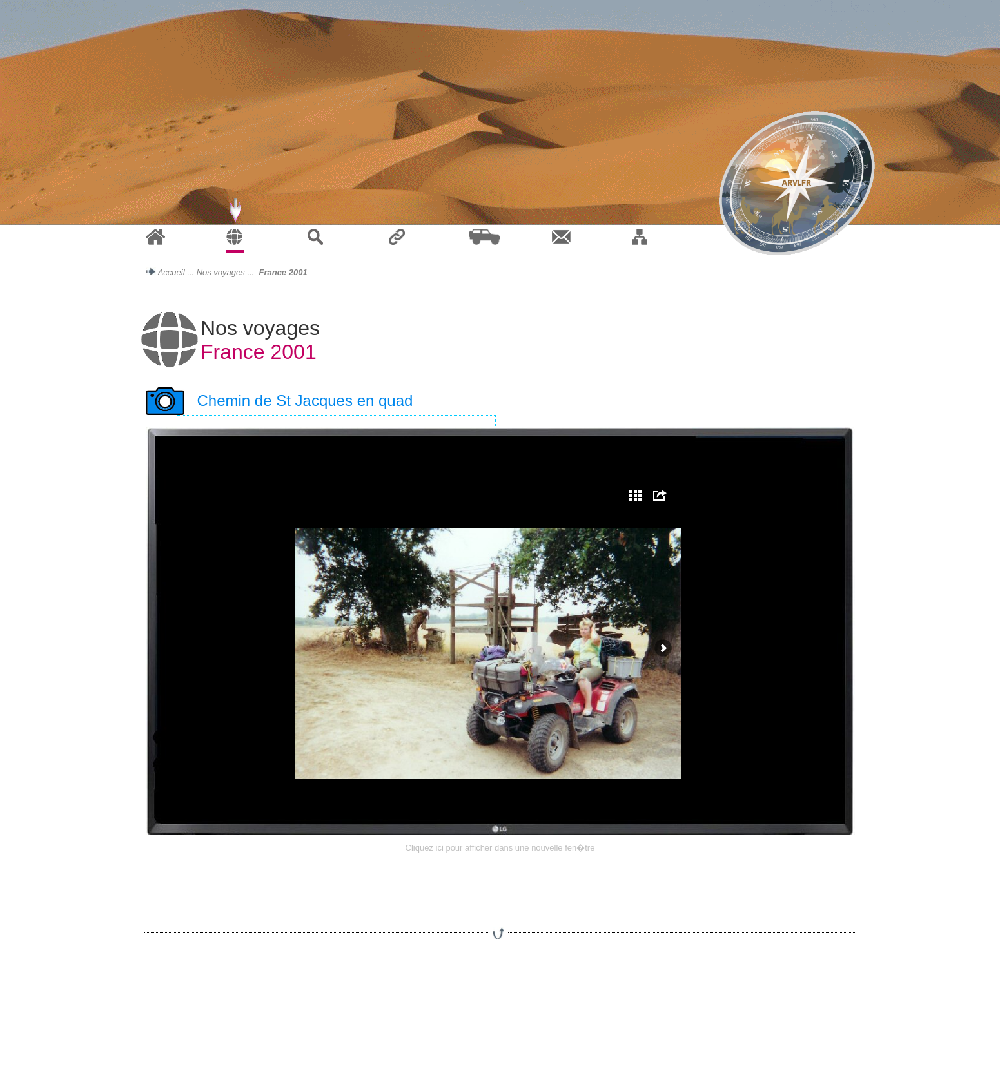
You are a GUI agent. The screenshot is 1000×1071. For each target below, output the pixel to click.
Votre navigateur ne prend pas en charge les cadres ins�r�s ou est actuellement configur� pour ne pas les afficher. (500, 631)
